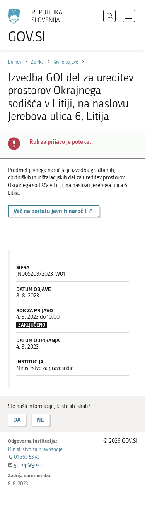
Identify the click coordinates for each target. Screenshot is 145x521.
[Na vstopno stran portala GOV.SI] (39, 26)
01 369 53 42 (26, 457)
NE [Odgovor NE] (40, 420)
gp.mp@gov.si (29, 465)
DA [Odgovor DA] (17, 420)
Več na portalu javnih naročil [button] (54, 211)
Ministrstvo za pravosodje (35, 449)
